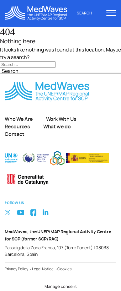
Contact (14, 134)
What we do (57, 126)
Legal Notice (43, 269)
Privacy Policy (16, 269)
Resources (17, 126)
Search (88, 13)
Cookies (64, 269)
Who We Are (19, 119)
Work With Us (61, 119)
